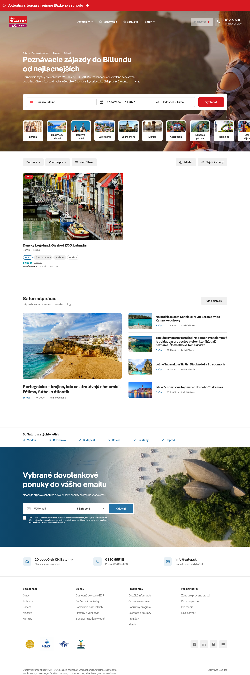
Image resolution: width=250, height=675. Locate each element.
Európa (33, 136)
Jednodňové (128, 136)
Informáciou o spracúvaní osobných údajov (47, 522)
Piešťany (141, 440)
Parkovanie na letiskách (89, 607)
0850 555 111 (114, 559)
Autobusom (176, 136)
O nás (26, 595)
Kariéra (27, 607)
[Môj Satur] (202, 22)
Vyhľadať (211, 102)
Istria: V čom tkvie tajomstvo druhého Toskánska (189, 387)
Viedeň (29, 440)
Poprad (168, 440)
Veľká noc (223, 136)
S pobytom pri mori (57, 136)
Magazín (28, 613)
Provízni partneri (190, 601)
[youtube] (223, 644)
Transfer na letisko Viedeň (90, 618)
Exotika (152, 136)
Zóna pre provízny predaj (195, 595)
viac (137, 81)
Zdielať (185, 162)
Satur (150, 22)
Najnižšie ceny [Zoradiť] (212, 162)
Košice (114, 440)
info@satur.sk (186, 559)
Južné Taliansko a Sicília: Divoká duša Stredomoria (190, 364)
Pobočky (28, 601)
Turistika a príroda (200, 136)
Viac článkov (214, 301)
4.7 (28, 257)
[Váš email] (48, 508)
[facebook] (194, 644)
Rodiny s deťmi (80, 136)
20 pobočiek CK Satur (54, 559)
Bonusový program (139, 607)
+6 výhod (73, 257)
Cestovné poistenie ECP (90, 595)
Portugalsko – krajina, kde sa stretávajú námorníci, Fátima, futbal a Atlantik (71, 389)
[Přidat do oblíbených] (119, 177)
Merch (132, 624)
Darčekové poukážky (87, 601)
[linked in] (204, 644)
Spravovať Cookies (217, 669)
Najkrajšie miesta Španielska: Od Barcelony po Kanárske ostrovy (188, 319)
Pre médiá (187, 607)
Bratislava (57, 440)
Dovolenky (85, 22)
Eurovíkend (105, 136)
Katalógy (133, 618)
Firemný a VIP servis (87, 613)
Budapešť (87, 440)
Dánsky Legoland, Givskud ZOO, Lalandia (55, 245)
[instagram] (213, 644)
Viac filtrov (84, 162)
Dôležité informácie (139, 595)
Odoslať (121, 508)
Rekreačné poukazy (139, 613)
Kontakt (27, 618)
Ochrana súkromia (138, 601)
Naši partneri (188, 613)
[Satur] (18, 21)
